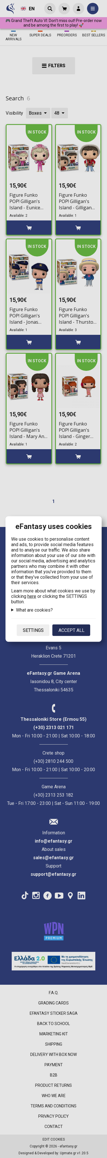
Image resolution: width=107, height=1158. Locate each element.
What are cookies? (34, 610)
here (31, 596)
